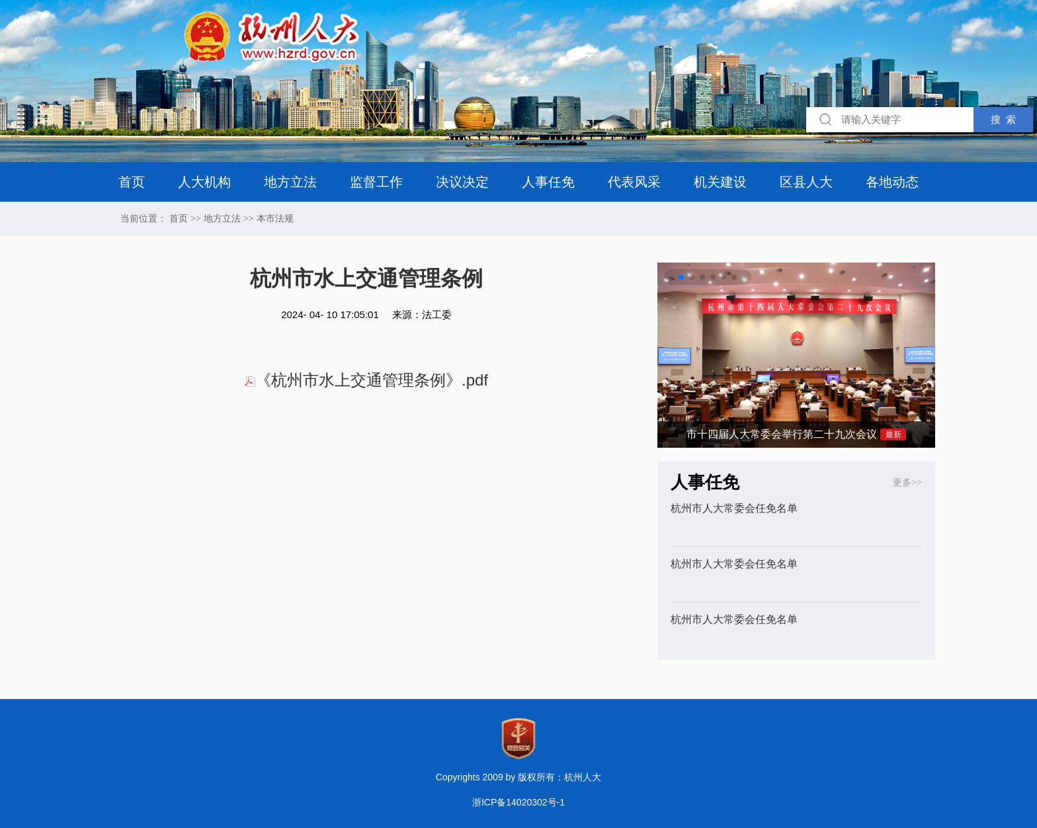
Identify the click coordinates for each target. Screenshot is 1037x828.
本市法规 (275, 219)
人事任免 (548, 182)
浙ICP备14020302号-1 (518, 802)
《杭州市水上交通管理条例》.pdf (366, 380)
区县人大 (806, 182)
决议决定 (462, 182)
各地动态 (892, 182)
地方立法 (290, 182)
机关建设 (720, 182)
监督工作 (376, 182)
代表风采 (634, 182)
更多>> (907, 482)
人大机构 (204, 182)
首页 (131, 182)
